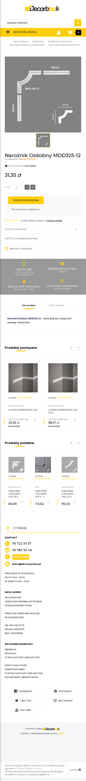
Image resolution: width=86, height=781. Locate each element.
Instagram (63, 700)
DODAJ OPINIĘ (54, 220)
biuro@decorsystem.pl (26, 564)
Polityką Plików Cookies (29, 768)
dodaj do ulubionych (25, 209)
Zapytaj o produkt (18, 248)
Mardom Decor (27, 159)
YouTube (23, 710)
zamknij (75, 769)
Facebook (23, 691)
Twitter (23, 700)
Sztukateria (38, 41)
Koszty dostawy (41, 229)
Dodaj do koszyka (26, 200)
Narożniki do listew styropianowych (27, 45)
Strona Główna (20, 41)
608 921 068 (20, 556)
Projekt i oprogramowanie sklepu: (43, 733)
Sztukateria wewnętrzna (60, 41)
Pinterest (63, 691)
